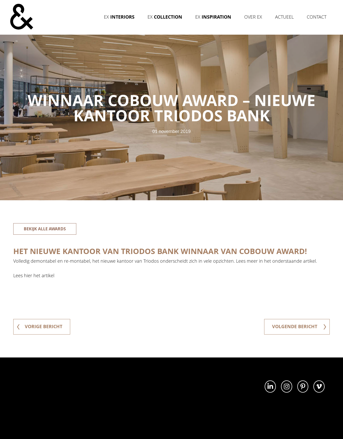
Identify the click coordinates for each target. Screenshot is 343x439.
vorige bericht (39, 326)
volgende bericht (299, 326)
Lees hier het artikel (33, 275)
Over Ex (253, 17)
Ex (119, 17)
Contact (316, 17)
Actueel (284, 17)
